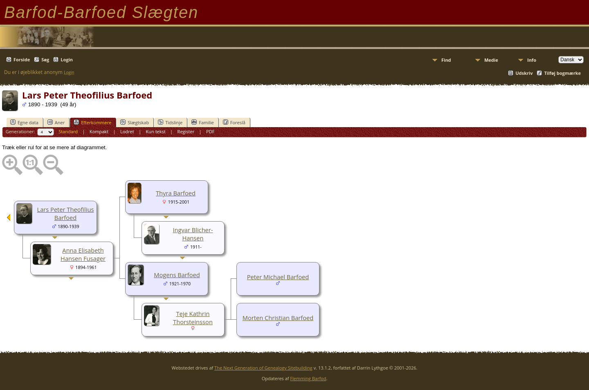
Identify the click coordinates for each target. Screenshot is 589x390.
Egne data (24, 122)
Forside (21, 59)
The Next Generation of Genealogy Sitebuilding (263, 368)
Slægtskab (134, 122)
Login (67, 59)
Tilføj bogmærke (562, 73)
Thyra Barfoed (176, 193)
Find (446, 60)
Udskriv (524, 73)
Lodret (127, 131)
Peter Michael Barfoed (278, 277)
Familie (202, 122)
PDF (210, 131)
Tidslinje (170, 122)
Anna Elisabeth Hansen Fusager (83, 254)
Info (531, 60)
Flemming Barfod (308, 378)
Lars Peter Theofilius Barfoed (65, 213)
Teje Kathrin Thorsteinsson (193, 317)
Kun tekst (156, 131)
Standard (68, 131)
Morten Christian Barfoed (278, 318)
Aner (56, 122)
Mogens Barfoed (177, 275)
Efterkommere (92, 122)
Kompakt (99, 131)
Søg (45, 59)
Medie (491, 60)
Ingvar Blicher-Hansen (193, 234)
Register (186, 131)
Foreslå (234, 122)
